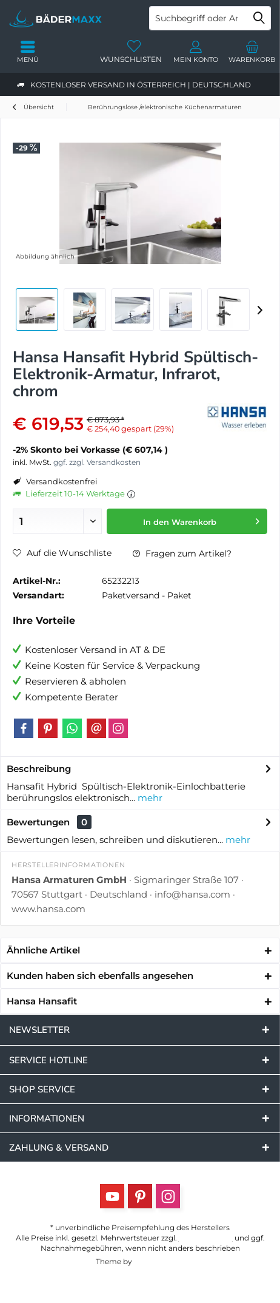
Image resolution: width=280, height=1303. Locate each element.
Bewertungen (38, 822)
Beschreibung (39, 768)
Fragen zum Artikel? (182, 553)
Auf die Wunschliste (62, 552)
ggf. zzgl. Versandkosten (97, 462)
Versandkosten (206, 1237)
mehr (148, 798)
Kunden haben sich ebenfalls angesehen (100, 975)
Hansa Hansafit (42, 1001)
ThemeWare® (159, 1261)
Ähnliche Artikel (43, 950)
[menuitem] (252, 51)
